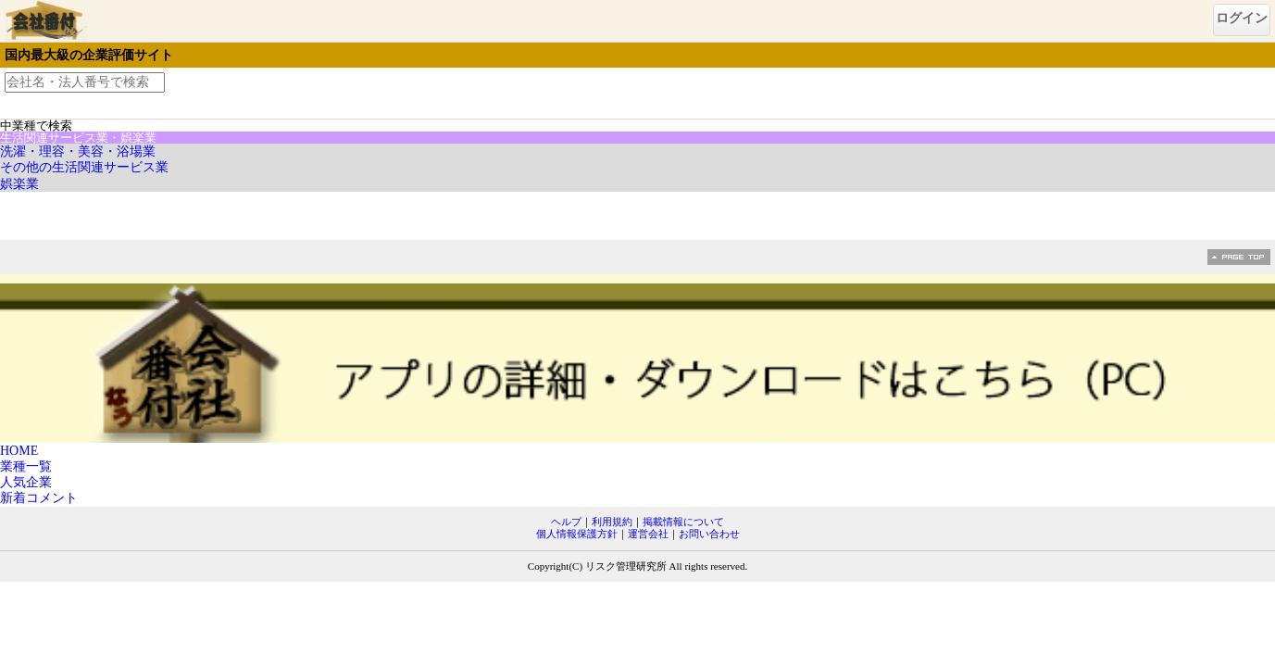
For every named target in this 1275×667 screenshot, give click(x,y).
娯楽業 (19, 184)
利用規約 (612, 521)
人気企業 (26, 482)
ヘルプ (566, 521)
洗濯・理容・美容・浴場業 (78, 151)
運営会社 (648, 533)
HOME (19, 451)
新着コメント (39, 498)
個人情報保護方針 (577, 533)
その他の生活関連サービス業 (84, 167)
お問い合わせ (709, 533)
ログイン (1242, 18)
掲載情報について (683, 521)
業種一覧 (26, 466)
